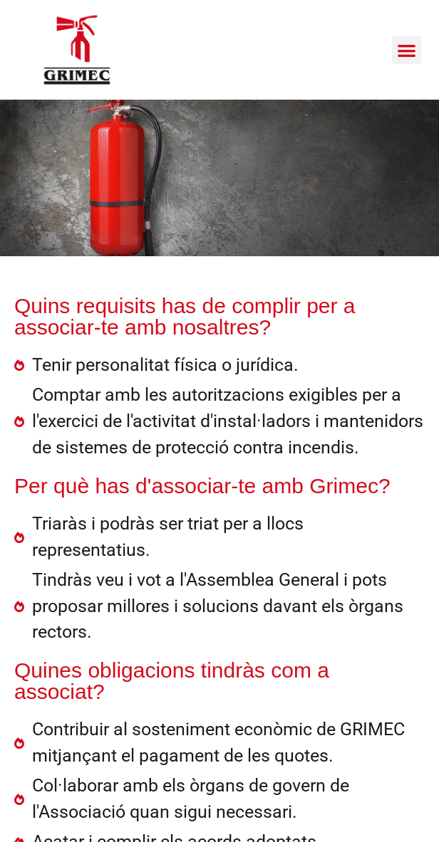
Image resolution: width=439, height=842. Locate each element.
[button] (406, 50)
